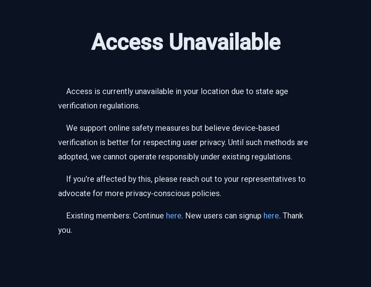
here (174, 215)
